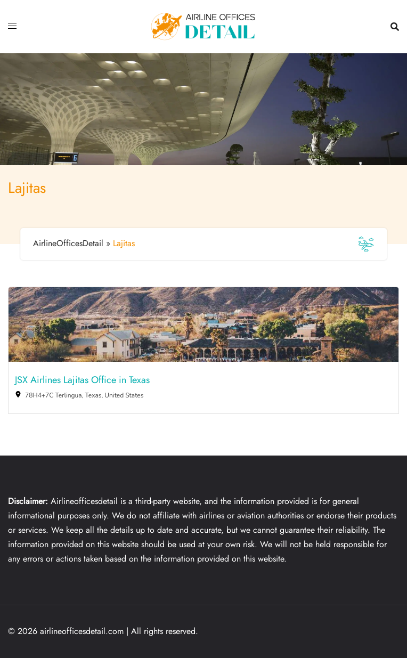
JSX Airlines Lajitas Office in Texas (82, 380)
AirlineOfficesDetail (68, 243)
